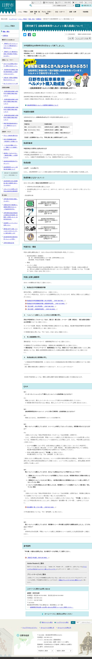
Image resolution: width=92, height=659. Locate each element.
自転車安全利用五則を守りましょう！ (11, 162)
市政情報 (85, 12)
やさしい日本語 (79, 2)
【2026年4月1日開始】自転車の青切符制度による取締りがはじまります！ (11, 72)
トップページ (13, 19)
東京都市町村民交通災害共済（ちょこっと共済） (11, 238)
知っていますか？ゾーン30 (11, 83)
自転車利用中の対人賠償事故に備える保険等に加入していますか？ (11, 183)
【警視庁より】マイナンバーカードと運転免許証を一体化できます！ (11, 46)
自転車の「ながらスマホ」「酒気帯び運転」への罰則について (11, 155)
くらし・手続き (22, 19)
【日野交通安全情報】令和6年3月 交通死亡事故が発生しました (11, 117)
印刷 (70, 38)
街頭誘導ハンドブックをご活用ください (11, 224)
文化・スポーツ (60, 12)
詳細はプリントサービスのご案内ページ (70, 580)
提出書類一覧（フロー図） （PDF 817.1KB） (41, 507)
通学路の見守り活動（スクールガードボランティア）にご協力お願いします (11, 231)
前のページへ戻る (47, 622)
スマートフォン (86, 622)
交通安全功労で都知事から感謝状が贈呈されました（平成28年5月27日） (11, 207)
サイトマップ (37, 2)
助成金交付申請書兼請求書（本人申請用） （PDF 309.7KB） (46, 300)
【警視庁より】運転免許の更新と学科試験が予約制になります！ (11, 54)
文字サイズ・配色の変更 (64, 2)
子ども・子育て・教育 (47, 12)
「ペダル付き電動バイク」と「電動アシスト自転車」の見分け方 (11, 147)
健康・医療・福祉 (35, 12)
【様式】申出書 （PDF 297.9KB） (38, 557)
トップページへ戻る (62, 622)
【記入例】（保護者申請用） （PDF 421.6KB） (42, 309)
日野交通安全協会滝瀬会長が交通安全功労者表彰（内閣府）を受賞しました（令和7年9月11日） (11, 216)
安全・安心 (31, 19)
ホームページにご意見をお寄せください (58, 614)
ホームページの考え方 (64, 627)
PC (78, 622)
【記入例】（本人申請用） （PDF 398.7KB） (41, 306)
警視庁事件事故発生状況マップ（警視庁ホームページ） (11, 125)
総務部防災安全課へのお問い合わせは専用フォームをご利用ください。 (52, 607)
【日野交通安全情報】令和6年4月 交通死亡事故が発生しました (11, 109)
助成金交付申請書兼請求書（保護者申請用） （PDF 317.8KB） (47, 303)
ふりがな (89, 2)
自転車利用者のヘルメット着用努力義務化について (42, 105)
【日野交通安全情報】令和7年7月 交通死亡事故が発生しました (11, 93)
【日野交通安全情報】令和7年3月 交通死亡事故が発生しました (11, 101)
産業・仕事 (72, 12)
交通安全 (38, 19)
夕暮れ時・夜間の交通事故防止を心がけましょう (11, 78)
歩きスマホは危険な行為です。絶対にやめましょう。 (11, 65)
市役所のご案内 (43, 650)
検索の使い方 (87, 5)
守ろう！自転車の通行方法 (11, 135)
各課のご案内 (61, 650)
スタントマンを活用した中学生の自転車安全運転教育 (11, 190)
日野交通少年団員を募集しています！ (11, 200)
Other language (49, 2)
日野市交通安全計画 (9, 243)
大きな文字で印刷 (82, 38)
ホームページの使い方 (47, 627)
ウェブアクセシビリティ (29, 627)
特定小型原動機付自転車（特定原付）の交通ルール (11, 140)
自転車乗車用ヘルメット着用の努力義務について (11, 168)
